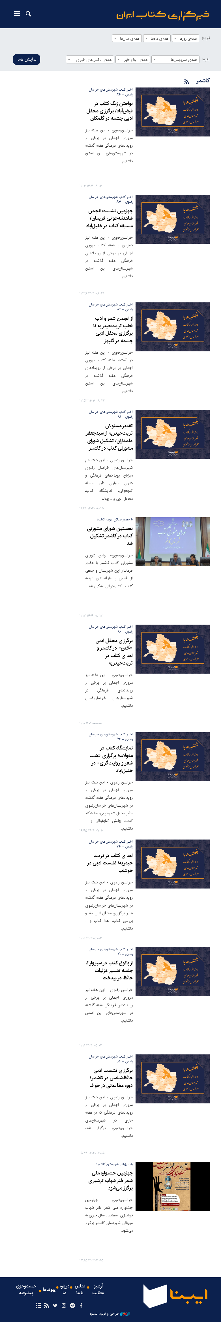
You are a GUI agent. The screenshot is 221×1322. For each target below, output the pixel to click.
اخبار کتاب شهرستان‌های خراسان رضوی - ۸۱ (111, 414)
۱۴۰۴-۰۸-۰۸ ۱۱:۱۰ (91, 723)
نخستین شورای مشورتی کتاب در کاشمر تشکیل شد (110, 536)
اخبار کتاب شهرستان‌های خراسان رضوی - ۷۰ (111, 952)
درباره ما (64, 1290)
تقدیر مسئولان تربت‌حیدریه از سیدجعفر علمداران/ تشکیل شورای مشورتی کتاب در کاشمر (109, 437)
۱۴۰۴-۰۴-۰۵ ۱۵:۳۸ (92, 1153)
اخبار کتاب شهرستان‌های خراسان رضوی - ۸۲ (111, 307)
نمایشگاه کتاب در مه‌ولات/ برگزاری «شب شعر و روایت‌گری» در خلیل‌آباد (111, 759)
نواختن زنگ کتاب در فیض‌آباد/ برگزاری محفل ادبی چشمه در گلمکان (110, 111)
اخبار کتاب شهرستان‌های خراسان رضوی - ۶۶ (111, 1059)
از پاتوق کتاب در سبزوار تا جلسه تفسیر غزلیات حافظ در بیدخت (109, 970)
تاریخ (206, 38)
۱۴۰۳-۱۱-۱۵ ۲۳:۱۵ (91, 1260)
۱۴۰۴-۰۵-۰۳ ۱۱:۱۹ (91, 1045)
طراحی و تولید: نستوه (110, 1313)
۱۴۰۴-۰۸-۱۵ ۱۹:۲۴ (92, 508)
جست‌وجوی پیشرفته (26, 1290)
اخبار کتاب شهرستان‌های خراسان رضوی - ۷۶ (111, 737)
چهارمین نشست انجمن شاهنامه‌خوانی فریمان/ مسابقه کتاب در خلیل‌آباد (109, 218)
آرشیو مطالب (98, 1290)
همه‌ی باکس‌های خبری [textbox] (93, 60)
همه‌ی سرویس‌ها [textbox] (184, 60)
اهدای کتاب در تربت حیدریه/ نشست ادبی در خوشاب (110, 863)
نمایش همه (27, 59)
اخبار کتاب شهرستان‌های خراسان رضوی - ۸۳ (111, 199)
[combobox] (185, 38)
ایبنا (163, 15)
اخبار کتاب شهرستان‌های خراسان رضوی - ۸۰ (111, 629)
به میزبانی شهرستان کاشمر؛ (114, 1164)
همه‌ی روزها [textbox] (188, 38)
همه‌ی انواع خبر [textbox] (135, 60)
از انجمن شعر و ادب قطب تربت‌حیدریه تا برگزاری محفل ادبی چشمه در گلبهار (113, 330)
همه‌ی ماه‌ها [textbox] (159, 38)
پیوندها (49, 1289)
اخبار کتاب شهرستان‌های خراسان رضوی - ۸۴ (111, 92)
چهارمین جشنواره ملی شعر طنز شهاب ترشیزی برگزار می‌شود (110, 1180)
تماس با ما (80, 1290)
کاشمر (203, 81)
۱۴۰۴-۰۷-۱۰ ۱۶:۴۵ (91, 830)
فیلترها (207, 59)
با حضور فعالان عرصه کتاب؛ (115, 519)
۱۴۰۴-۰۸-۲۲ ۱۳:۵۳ (92, 401)
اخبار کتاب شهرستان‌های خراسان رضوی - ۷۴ (111, 844)
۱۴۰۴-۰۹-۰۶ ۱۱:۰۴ (91, 186)
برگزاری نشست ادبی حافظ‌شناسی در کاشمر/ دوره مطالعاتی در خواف (111, 1078)
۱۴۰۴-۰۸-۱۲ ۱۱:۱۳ (91, 616)
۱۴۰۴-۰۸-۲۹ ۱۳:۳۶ (92, 293)
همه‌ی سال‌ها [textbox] (129, 38)
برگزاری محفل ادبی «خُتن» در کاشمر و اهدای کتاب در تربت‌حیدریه (114, 652)
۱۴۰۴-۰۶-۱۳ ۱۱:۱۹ (91, 938)
